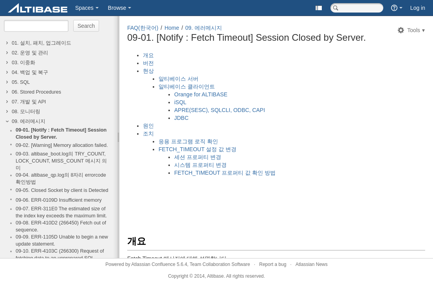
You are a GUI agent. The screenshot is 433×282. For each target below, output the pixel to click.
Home (171, 28)
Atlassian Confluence (153, 264)
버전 (148, 63)
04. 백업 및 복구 (30, 72)
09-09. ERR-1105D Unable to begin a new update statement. (62, 240)
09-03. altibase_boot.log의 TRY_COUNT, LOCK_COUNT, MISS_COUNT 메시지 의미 (61, 161)
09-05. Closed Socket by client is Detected (62, 190)
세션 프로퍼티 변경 (197, 157)
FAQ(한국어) (142, 28)
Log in (417, 8)
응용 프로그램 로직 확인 (188, 141)
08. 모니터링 (26, 111)
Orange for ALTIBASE (200, 94)
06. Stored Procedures (36, 92)
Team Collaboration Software (220, 264)
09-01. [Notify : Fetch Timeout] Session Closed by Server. (61, 133)
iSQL (180, 102)
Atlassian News (312, 264)
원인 (148, 126)
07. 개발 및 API (29, 102)
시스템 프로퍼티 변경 (200, 165)
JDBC (181, 118)
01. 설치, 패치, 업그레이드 (41, 43)
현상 (148, 71)
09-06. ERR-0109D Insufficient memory (59, 200)
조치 (148, 133)
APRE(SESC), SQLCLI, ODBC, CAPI (219, 110)
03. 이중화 (23, 62)
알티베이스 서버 (178, 79)
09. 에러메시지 (28, 121)
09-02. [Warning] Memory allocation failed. (62, 145)
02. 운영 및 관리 (30, 53)
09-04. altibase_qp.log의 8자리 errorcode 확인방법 (61, 178)
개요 (148, 55)
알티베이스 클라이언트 (187, 86)
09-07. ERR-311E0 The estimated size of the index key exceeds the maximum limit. (61, 212)
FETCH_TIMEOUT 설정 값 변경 (197, 149)
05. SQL (21, 82)
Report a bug (272, 264)
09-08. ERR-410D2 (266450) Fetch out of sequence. (61, 226)
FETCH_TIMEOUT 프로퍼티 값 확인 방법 (225, 173)
